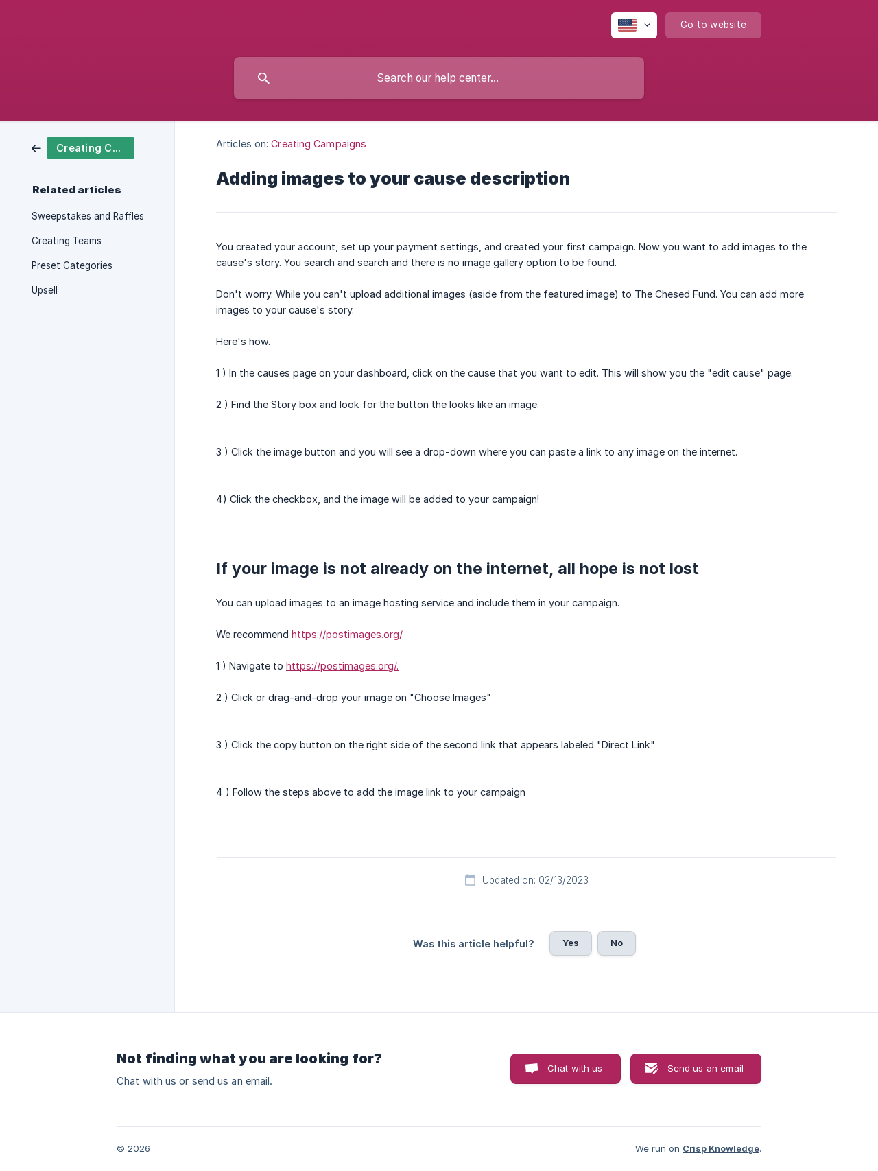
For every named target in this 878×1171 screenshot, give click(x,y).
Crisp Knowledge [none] (721, 1148)
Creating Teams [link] (67, 240)
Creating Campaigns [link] (318, 144)
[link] (83, 147)
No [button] (616, 942)
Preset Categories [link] (72, 265)
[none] (634, 25)
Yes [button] (570, 942)
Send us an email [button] (705, 1068)
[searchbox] (439, 78)
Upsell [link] (45, 290)
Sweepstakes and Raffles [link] (88, 216)
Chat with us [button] (575, 1068)
